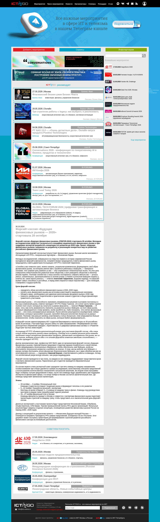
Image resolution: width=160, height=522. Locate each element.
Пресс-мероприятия (55, 4)
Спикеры (92, 4)
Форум (34, 443)
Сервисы (80, 50)
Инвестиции (50, 492)
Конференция (37, 472)
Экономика (78, 443)
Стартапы (79, 458)
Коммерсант (87, 476)
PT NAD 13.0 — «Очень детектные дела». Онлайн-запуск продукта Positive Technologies (63, 131)
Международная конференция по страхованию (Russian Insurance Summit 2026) (63, 467)
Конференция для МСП (45, 479)
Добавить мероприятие (34, 50)
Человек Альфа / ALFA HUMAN (132, 75)
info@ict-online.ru (24, 509)
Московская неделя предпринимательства (56, 455)
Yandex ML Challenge (128, 81)
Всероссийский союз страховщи (87, 463)
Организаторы (80, 4)
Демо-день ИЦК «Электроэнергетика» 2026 (122, 98)
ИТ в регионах (68, 443)
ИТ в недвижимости (93, 492)
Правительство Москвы (87, 452)
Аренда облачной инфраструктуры (49, 509)
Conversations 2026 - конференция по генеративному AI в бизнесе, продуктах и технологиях (64, 151)
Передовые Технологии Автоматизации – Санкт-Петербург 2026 (127, 124)
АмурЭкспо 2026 (41, 440)
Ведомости (87, 486)
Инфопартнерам (126, 50)
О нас (110, 4)
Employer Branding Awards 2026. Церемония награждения (128, 117)
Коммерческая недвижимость (74, 492)
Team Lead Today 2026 (44, 190)
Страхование (58, 472)
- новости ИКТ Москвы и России (80, 518)
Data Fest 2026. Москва (129, 90)
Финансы (43, 458)
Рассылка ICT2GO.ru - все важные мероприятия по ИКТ (86, 504)
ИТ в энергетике (56, 443)
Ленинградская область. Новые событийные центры (62, 489)
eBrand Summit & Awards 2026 (131, 111)
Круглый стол (37, 492)
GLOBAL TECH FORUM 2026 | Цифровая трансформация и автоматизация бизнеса (64, 208)
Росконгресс (87, 437)
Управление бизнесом (56, 458)
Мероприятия (39, 4)
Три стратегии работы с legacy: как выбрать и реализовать (65, 111)
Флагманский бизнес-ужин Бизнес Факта (55, 94)
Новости (69, 4)
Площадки (102, 4)
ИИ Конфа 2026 (40, 170)
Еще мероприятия (138, 140)
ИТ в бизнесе (45, 443)
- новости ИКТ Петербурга (115, 518)
